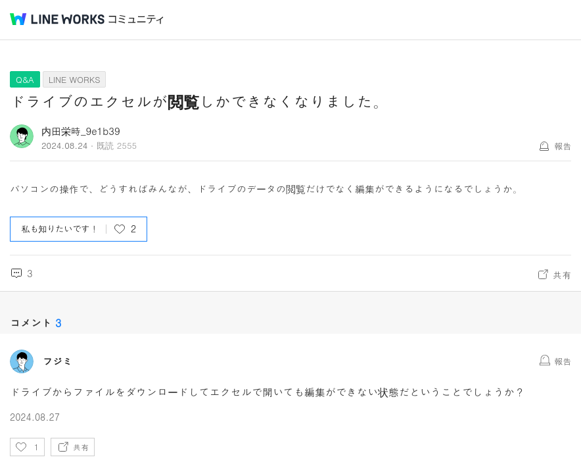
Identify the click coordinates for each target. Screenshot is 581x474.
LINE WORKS (75, 79)
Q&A (25, 79)
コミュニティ (136, 19)
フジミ (57, 361)
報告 (562, 146)
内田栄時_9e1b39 (80, 131)
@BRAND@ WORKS (57, 19)
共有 (562, 274)
